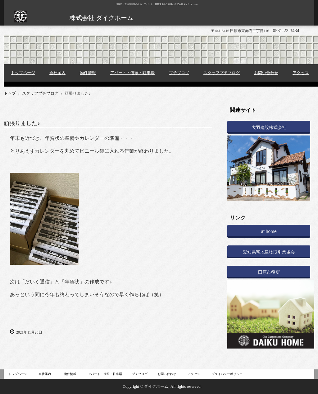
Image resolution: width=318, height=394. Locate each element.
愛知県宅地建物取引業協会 (269, 251)
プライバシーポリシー (227, 374)
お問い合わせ (266, 72)
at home (269, 231)
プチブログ (179, 72)
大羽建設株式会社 (269, 127)
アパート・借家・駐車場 (132, 72)
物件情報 (88, 72)
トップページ (23, 72)
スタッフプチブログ (221, 72)
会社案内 (57, 72)
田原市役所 (269, 272)
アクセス (301, 72)
